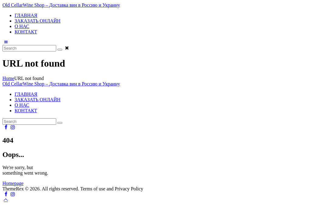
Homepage (12, 183)
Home (8, 78)
